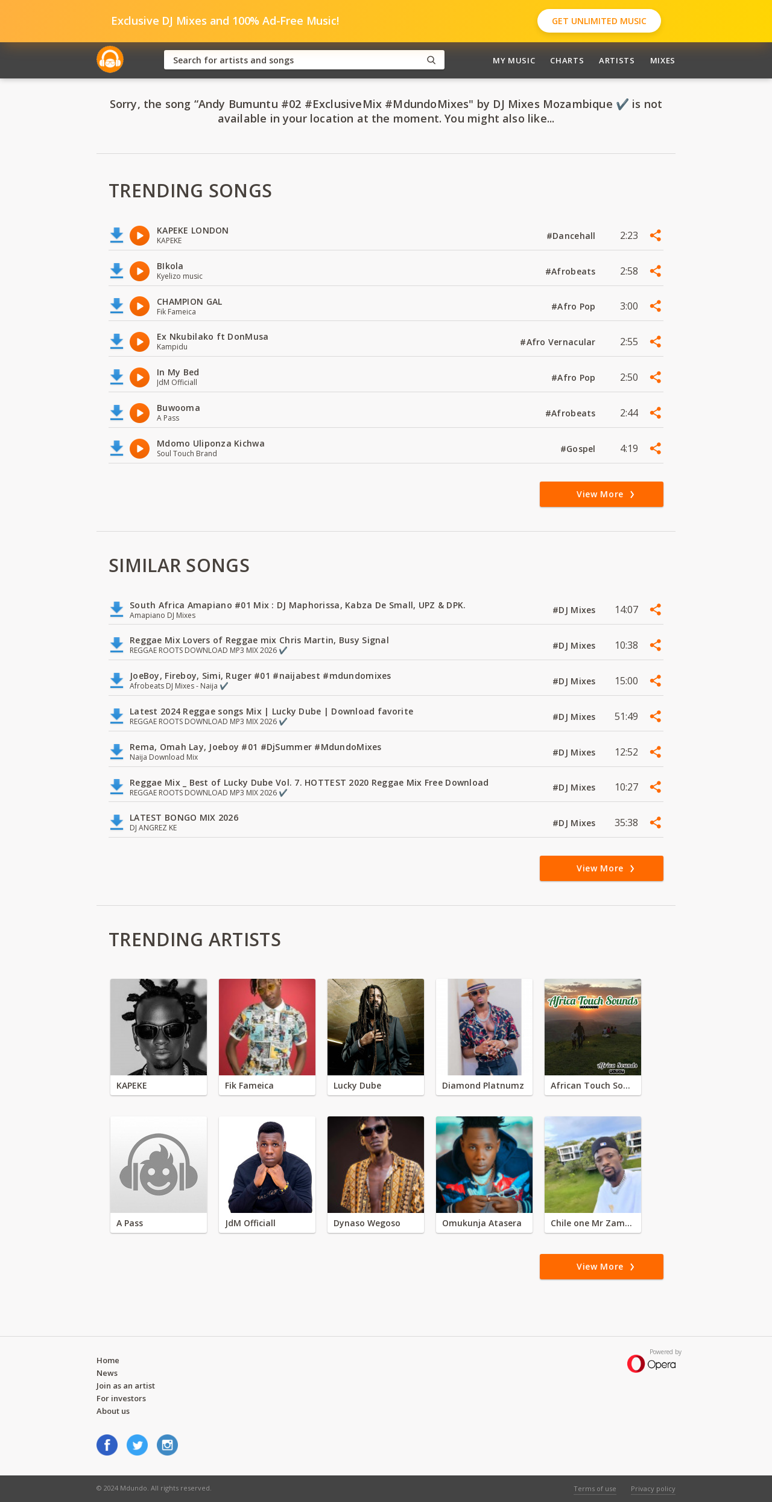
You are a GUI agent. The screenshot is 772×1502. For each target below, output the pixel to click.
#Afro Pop (574, 306)
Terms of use (595, 1488)
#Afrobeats (571, 271)
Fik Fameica (249, 1085)
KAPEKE (131, 1085)
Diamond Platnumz (483, 1085)
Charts (567, 60)
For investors (121, 1398)
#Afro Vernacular (559, 342)
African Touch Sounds (593, 1085)
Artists (617, 60)
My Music (514, 60)
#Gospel (579, 448)
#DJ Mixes (575, 610)
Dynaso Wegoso (367, 1223)
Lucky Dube (357, 1085)
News (107, 1372)
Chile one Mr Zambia (593, 1223)
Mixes (663, 60)
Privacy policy (653, 1488)
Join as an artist (125, 1385)
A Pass (129, 1223)
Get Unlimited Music (599, 21)
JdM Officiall (250, 1223)
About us (113, 1410)
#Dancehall (572, 235)
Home (107, 1360)
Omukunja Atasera (482, 1223)
